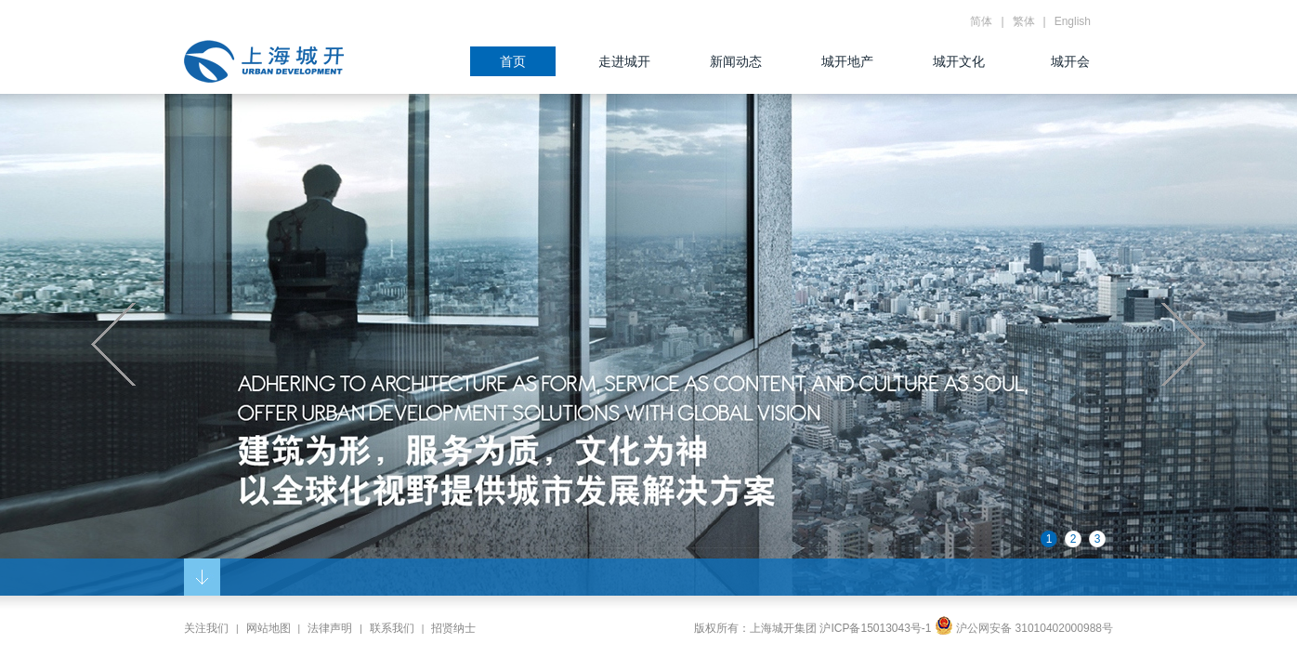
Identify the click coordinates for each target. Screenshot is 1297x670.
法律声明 (330, 628)
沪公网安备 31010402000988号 (1024, 628)
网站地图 (268, 628)
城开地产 (847, 61)
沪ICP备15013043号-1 (875, 628)
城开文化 (959, 61)
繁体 (1024, 21)
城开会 (1070, 61)
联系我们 (392, 628)
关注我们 (206, 628)
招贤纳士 (453, 628)
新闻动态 (736, 61)
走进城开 (624, 61)
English (1073, 21)
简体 (981, 21)
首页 (513, 61)
